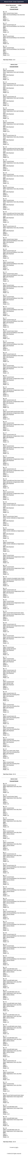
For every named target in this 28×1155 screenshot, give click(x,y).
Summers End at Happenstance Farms (15, 556)
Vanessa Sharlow (10, 833)
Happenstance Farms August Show (14, 1096)
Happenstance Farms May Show (14, 786)
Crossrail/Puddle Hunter (12, 968)
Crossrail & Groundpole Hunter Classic (15, 578)
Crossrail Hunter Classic (12, 13)
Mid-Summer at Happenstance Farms (15, 378)
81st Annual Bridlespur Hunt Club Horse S (16, 867)
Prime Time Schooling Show (12, 694)
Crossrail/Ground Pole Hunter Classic (15, 148)
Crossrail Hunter (14, 9)
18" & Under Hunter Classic (12, 750)
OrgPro (16, 1147)
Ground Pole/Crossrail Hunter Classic (15, 411)
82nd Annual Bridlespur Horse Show (14, 240)
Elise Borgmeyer (10, 75)
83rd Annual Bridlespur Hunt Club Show (15, 14)
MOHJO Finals (9, 683)
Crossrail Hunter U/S (11, 24)
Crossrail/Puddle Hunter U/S (13, 991)
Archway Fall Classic (11, 648)
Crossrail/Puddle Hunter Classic (13, 1003)
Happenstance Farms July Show (13, 970)
